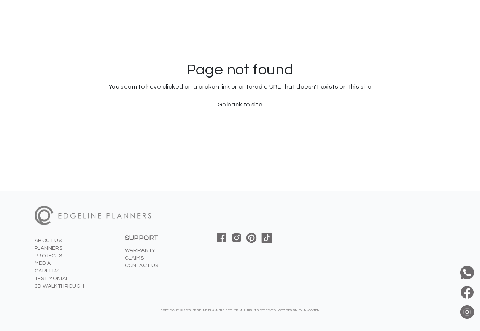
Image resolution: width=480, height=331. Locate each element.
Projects (48, 255)
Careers (47, 271)
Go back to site (240, 104)
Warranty (140, 250)
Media (43, 263)
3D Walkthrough (59, 286)
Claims (134, 258)
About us (48, 240)
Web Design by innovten (298, 310)
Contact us (142, 265)
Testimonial (51, 278)
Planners (48, 248)
